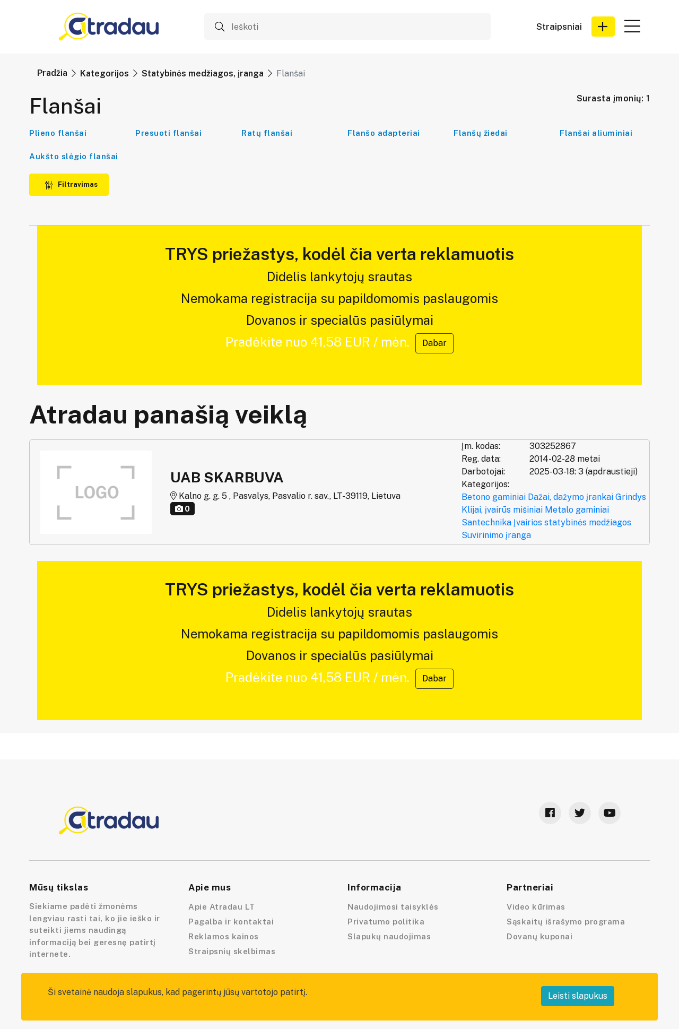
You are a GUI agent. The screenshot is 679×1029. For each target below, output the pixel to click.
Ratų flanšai (266, 132)
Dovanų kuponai (539, 936)
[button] (603, 26)
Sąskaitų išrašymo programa (566, 921)
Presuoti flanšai (168, 132)
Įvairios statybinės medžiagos (572, 522)
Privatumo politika (385, 921)
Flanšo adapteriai (383, 132)
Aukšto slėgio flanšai (73, 156)
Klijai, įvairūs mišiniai (502, 510)
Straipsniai (559, 26)
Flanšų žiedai (481, 132)
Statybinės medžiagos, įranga (203, 73)
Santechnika (486, 522)
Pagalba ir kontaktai (231, 921)
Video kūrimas (536, 906)
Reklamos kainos (223, 936)
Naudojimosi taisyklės (393, 906)
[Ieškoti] (347, 26)
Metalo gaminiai (577, 510)
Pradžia (52, 73)
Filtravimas (71, 184)
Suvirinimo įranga (496, 535)
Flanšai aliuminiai (596, 132)
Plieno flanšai (57, 132)
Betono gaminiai (494, 497)
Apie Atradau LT (221, 906)
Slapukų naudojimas (389, 936)
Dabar (434, 343)
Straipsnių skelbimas (231, 951)
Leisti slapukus (577, 996)
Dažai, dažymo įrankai (570, 497)
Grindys (630, 497)
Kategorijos (104, 73)
